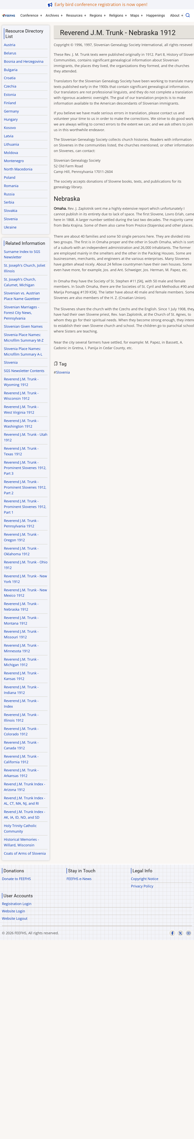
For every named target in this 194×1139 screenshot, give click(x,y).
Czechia (10, 86)
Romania (11, 185)
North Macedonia (18, 169)
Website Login (13, 911)
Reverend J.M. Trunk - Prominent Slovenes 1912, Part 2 (25, 487)
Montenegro (14, 160)
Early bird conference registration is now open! (101, 4)
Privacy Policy (142, 886)
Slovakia (10, 210)
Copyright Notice (144, 878)
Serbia (9, 202)
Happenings (155, 15)
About (174, 15)
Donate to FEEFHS (16, 878)
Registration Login (16, 903)
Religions (116, 15)
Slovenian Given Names (23, 326)
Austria (9, 44)
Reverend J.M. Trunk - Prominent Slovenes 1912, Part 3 (25, 468)
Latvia (8, 136)
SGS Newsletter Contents (24, 370)
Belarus (10, 53)
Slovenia (63, 372)
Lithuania (11, 144)
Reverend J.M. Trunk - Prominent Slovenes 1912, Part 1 (25, 507)
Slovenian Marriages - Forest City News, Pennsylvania (21, 313)
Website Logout (14, 918)
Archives (52, 15)
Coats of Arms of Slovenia (25, 853)
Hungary (11, 119)
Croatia (10, 78)
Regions (96, 15)
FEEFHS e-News (79, 878)
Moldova (11, 152)
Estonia (10, 94)
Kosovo (10, 127)
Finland (10, 103)
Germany (11, 111)
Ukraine (10, 227)
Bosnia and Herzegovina (23, 61)
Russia (9, 194)
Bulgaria (10, 69)
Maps (134, 15)
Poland (9, 177)
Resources (74, 15)
